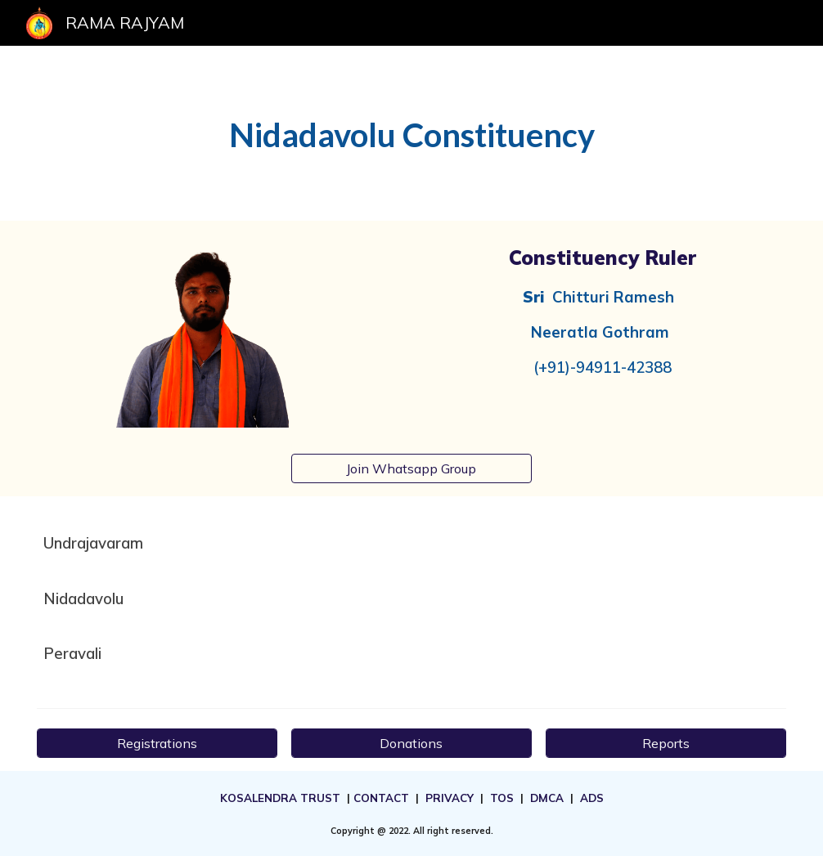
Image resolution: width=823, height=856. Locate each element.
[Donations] (411, 743)
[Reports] (665, 743)
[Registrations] (157, 743)
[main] (412, 133)
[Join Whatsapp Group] (411, 468)
